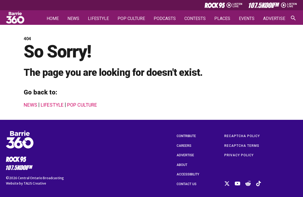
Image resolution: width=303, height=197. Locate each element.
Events (246, 18)
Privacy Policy (239, 155)
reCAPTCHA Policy (242, 136)
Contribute (186, 136)
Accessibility (188, 174)
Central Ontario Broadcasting (41, 178)
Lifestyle (98, 18)
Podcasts (165, 18)
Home (53, 18)
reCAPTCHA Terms (241, 146)
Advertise (274, 18)
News (73, 18)
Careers (184, 146)
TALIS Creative (34, 183)
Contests (195, 18)
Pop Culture (131, 18)
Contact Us (187, 184)
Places (222, 18)
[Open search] (293, 18)
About (182, 165)
